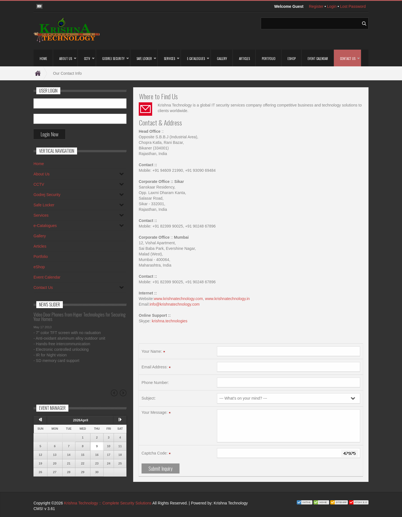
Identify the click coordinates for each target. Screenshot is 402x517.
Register (316, 6)
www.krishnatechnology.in (227, 298)
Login (331, 6)
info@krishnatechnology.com (175, 304)
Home (40, 73)
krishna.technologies (170, 321)
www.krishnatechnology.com (178, 298)
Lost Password (353, 6)
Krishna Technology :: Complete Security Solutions (107, 503)
